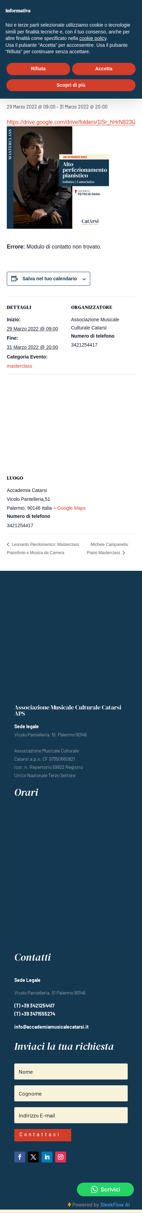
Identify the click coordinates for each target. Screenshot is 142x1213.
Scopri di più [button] (71, 85)
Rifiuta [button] (38, 68)
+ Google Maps (69, 508)
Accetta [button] (103, 68)
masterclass (19, 366)
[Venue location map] (71, 423)
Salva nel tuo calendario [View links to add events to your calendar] (49, 278)
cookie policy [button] (92, 38)
